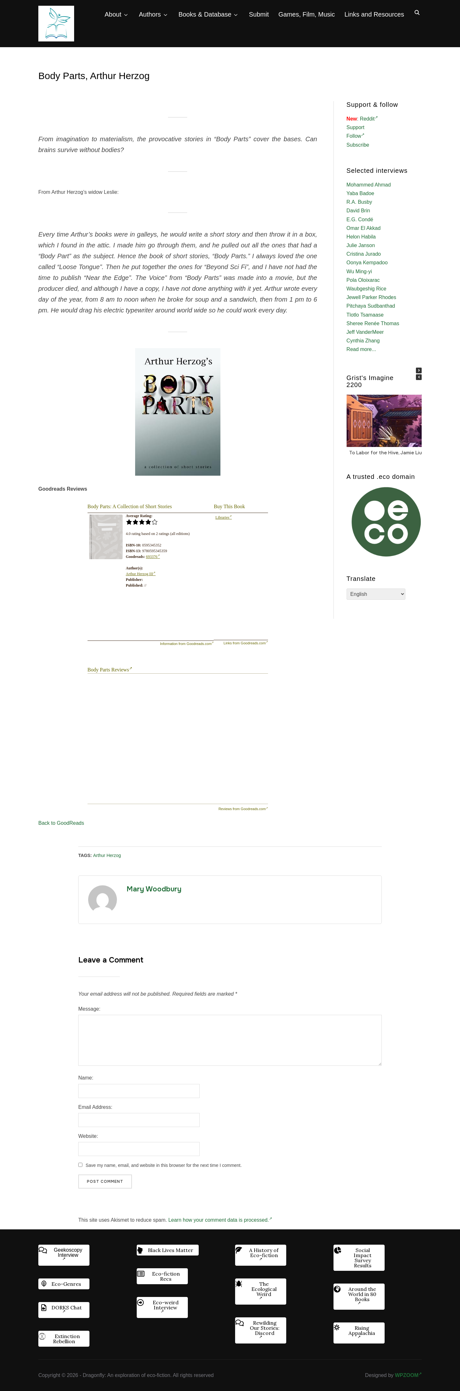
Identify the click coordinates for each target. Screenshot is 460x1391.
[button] (419, 370)
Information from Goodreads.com (187, 644)
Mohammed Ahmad (369, 184)
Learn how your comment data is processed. (220, 1220)
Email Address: (95, 1107)
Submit (259, 14)
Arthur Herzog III (141, 574)
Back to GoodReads (61, 823)
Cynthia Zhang (363, 340)
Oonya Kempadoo (367, 262)
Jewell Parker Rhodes (371, 297)
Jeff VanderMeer (365, 332)
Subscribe (358, 145)
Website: (88, 1136)
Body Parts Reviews (110, 669)
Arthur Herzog (107, 855)
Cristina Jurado (364, 254)
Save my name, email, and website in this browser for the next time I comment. (164, 1165)
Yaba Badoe (360, 193)
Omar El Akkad (364, 228)
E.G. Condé (360, 219)
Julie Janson (361, 245)
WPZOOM (408, 1375)
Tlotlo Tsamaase (365, 315)
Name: (85, 1077)
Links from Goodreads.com (246, 643)
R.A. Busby (359, 202)
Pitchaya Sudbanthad (371, 306)
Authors (150, 14)
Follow (355, 136)
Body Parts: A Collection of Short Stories (130, 506)
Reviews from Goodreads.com (243, 809)
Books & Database (205, 14)
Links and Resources (374, 14)
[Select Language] (376, 594)
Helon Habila (361, 236)
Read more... (361, 349)
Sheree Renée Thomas (373, 323)
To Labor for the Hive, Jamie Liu (385, 452)
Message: (89, 1009)
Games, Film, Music (307, 14)
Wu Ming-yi (359, 271)
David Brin (358, 210)
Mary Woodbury (153, 889)
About (112, 14)
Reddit (369, 118)
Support (355, 127)
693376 (153, 556)
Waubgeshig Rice (367, 288)
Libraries (223, 517)
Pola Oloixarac (363, 280)
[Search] (416, 12)
